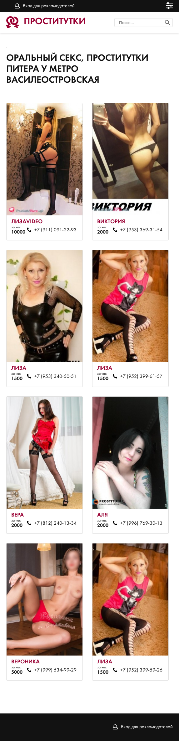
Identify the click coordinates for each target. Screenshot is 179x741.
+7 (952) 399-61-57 (141, 376)
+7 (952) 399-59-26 (141, 670)
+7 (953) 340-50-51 (55, 376)
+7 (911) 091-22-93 (55, 230)
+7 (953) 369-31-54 (141, 230)
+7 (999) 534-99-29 (55, 670)
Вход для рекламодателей (49, 5)
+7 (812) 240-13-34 (55, 523)
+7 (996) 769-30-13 (141, 523)
